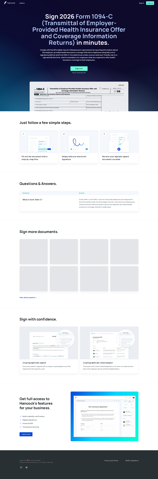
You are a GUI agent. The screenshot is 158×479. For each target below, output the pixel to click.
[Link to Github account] (21, 467)
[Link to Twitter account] (26, 467)
